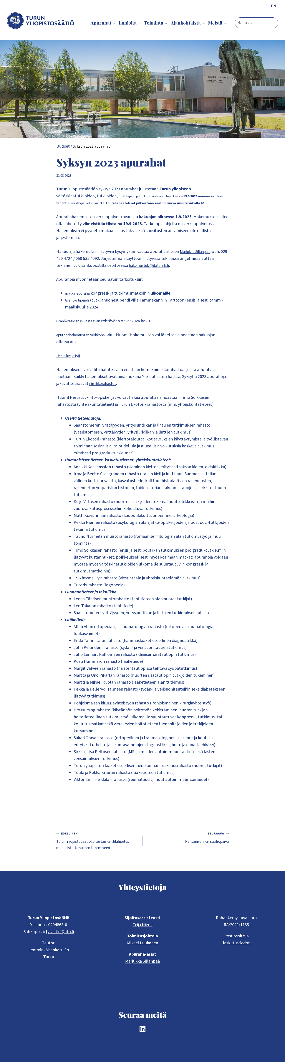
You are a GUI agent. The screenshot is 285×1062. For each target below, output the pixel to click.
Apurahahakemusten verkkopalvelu (89, 335)
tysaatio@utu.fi (60, 932)
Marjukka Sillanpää (197, 252)
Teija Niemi (142, 925)
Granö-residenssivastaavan (80, 321)
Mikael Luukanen (142, 943)
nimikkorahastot (104, 384)
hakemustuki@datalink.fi (152, 265)
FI (267, 6)
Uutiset (63, 146)
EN (273, 6)
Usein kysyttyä (69, 356)
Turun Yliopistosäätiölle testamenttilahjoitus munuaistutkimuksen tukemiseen (97, 845)
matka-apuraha (79, 293)
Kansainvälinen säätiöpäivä (188, 838)
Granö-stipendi (78, 300)
